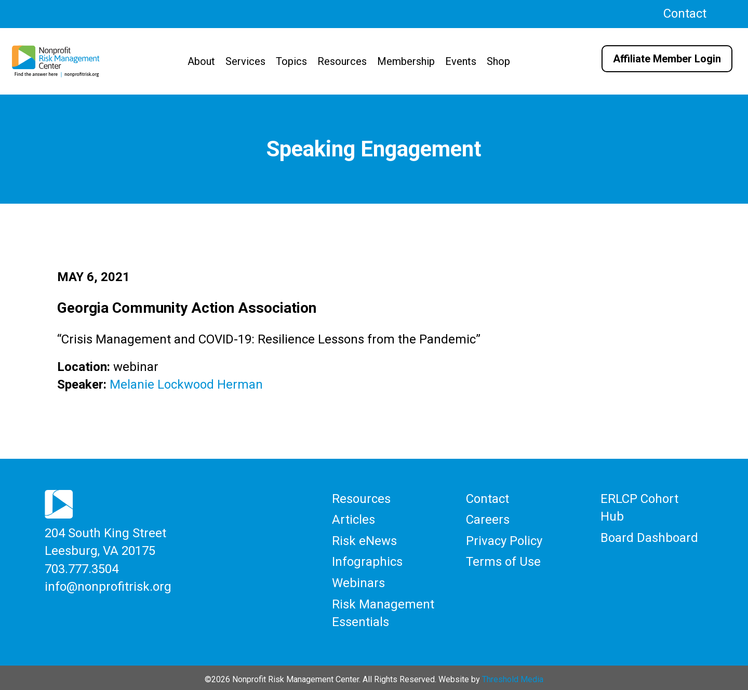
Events (460, 61)
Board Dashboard (649, 536)
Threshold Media (512, 676)
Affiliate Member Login (667, 58)
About (201, 61)
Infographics (367, 559)
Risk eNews (364, 539)
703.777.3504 (81, 567)
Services (245, 61)
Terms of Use (503, 559)
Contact (684, 13)
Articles (353, 518)
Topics (291, 61)
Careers (488, 518)
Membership (406, 61)
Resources (342, 61)
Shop (498, 61)
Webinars (358, 580)
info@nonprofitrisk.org (108, 584)
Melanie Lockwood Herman (186, 384)
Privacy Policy (504, 539)
